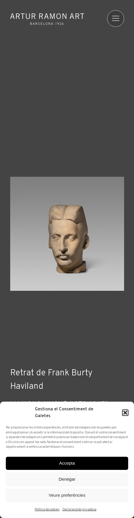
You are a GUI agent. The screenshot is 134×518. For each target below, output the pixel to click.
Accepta (67, 463)
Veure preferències (67, 495)
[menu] (115, 18)
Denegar (67, 479)
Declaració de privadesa (79, 510)
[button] (125, 413)
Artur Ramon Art (47, 19)
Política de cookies (47, 510)
